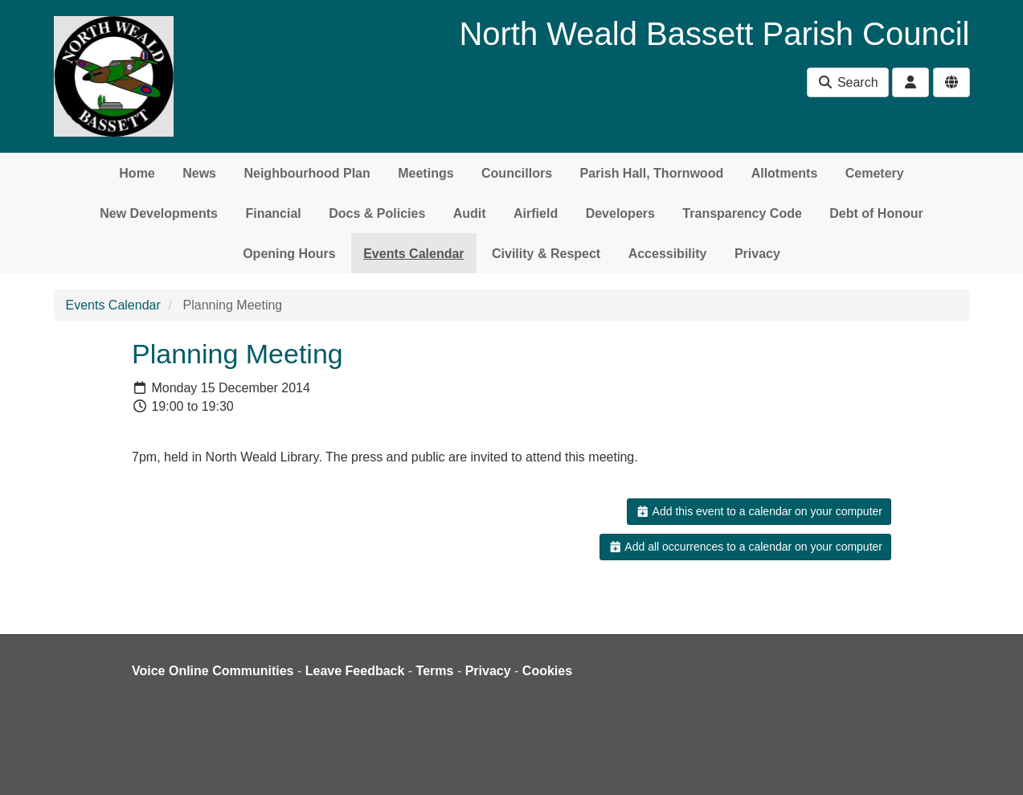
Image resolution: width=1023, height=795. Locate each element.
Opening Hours (289, 253)
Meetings (425, 173)
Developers (620, 213)
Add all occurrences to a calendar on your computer (745, 546)
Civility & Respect (546, 253)
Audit (469, 213)
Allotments (784, 173)
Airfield (536, 213)
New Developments (159, 213)
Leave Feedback (355, 671)
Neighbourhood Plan (306, 173)
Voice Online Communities (213, 671)
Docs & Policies (377, 213)
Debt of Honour (876, 213)
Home (136, 173)
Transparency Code (742, 213)
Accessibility (667, 253)
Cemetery (874, 173)
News (199, 173)
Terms (435, 671)
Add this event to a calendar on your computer (759, 511)
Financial (273, 213)
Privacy (757, 253)
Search (847, 82)
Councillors (516, 173)
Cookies (547, 671)
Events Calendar (413, 253)
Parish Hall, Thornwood (652, 173)
